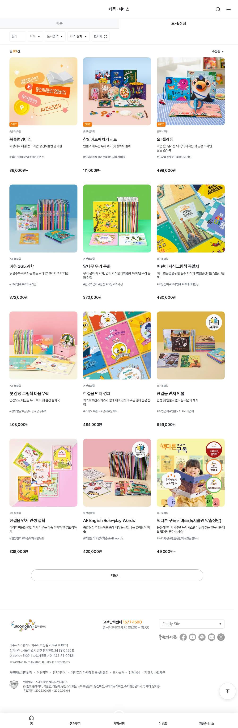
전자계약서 (59, 672)
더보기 (115, 575)
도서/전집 (178, 23)
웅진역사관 (168, 637)
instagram (221, 637)
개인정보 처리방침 (20, 672)
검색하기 (218, 9)
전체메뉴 (228, 9)
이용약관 (42, 672)
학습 (59, 23)
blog (211, 637)
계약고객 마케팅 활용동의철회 (89, 672)
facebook (183, 637)
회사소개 (118, 672)
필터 (14, 36)
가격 (76, 36)
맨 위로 (227, 691)
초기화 (98, 36)
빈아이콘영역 (20, 9)
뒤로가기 (9, 9)
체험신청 (119, 723)
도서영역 (52, 36)
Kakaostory (202, 637)
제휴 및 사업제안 (154, 672)
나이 (33, 36)
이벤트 (163, 723)
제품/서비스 (206, 723)
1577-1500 (132, 622)
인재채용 (134, 672)
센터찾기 (75, 723)
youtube (192, 637)
